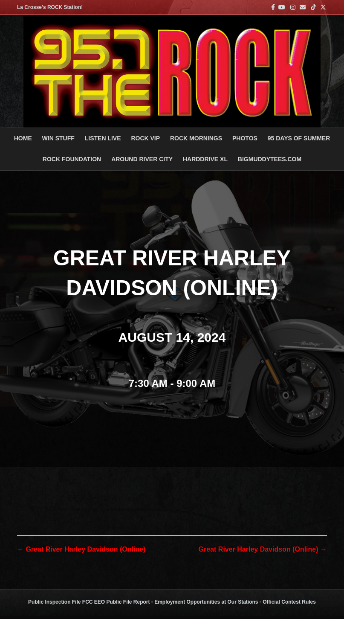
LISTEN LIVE (103, 138)
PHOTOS (244, 138)
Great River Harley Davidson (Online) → (263, 549)
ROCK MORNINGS (196, 138)
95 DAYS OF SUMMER (299, 138)
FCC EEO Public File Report (116, 602)
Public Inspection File (54, 602)
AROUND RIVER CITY (142, 159)
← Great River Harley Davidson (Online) (81, 549)
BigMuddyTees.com (269, 159)
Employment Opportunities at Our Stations (206, 602)
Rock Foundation (72, 159)
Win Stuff (58, 138)
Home (23, 138)
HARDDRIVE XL (205, 159)
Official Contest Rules (289, 602)
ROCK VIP (145, 138)
